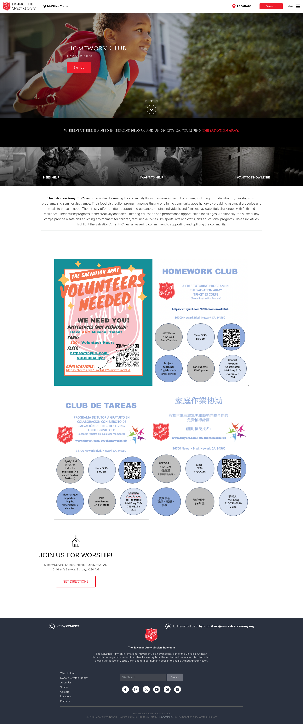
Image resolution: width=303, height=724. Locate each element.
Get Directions (76, 582)
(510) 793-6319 (68, 626)
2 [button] (151, 101)
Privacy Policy (166, 717)
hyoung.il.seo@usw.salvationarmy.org (226, 626)
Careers (64, 691)
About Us (65, 682)
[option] (151, 59)
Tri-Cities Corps (55, 6)
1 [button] (146, 101)
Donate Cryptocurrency (74, 678)
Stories (64, 687)
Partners (65, 701)
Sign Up (79, 68)
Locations (242, 6)
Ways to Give (68, 673)
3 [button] (157, 101)
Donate (271, 6)
